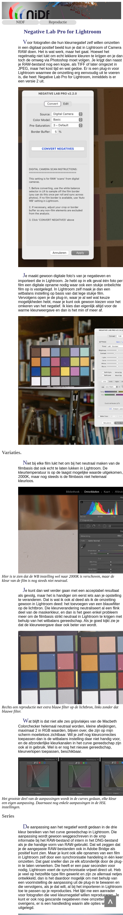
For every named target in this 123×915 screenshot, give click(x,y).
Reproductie (58, 22)
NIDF (20, 22)
